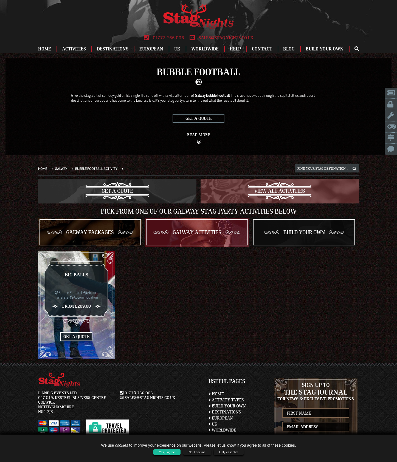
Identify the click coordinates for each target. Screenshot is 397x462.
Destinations (112, 49)
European (151, 49)
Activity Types (226, 400)
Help (235, 49)
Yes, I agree (167, 452)
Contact (262, 49)
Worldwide (205, 49)
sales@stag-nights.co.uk (221, 37)
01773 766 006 (164, 37)
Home (44, 49)
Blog (289, 49)
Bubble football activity (100, 169)
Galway (65, 169)
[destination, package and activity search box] (327, 168)
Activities (74, 49)
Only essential (228, 452)
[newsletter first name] (315, 413)
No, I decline (197, 452)
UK (177, 49)
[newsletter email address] (315, 427)
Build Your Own (324, 49)
